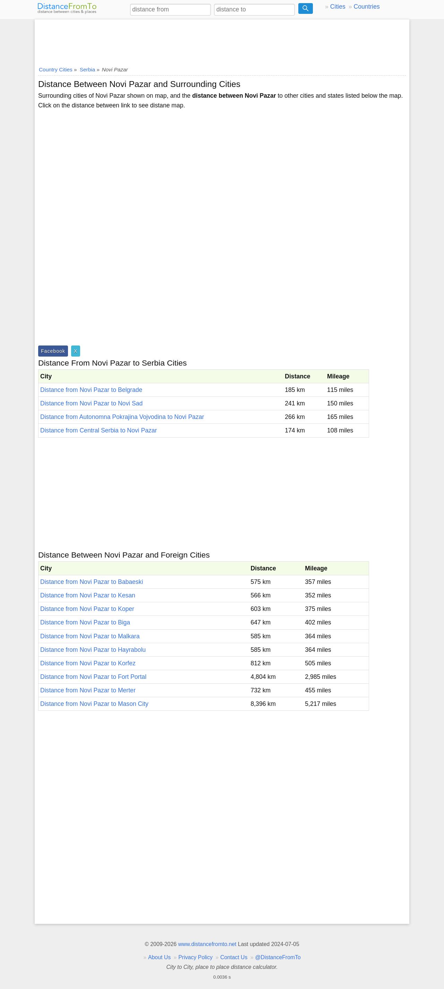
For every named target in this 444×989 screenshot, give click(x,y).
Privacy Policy (195, 957)
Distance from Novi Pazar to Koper (87, 608)
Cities (337, 6)
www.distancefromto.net (207, 944)
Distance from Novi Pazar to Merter (88, 690)
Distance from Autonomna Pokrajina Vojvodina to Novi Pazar (122, 416)
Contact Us (233, 957)
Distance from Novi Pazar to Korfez (88, 663)
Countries (366, 6)
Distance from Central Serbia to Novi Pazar (98, 430)
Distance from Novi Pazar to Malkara (89, 636)
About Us (159, 957)
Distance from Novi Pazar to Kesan (87, 595)
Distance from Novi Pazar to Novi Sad (91, 403)
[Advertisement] (222, 40)
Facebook (53, 351)
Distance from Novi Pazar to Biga (85, 622)
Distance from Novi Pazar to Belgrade (91, 389)
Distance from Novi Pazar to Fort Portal (93, 676)
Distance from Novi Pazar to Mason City (94, 703)
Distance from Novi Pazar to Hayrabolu (93, 649)
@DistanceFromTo (278, 957)
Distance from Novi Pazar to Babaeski (91, 581)
